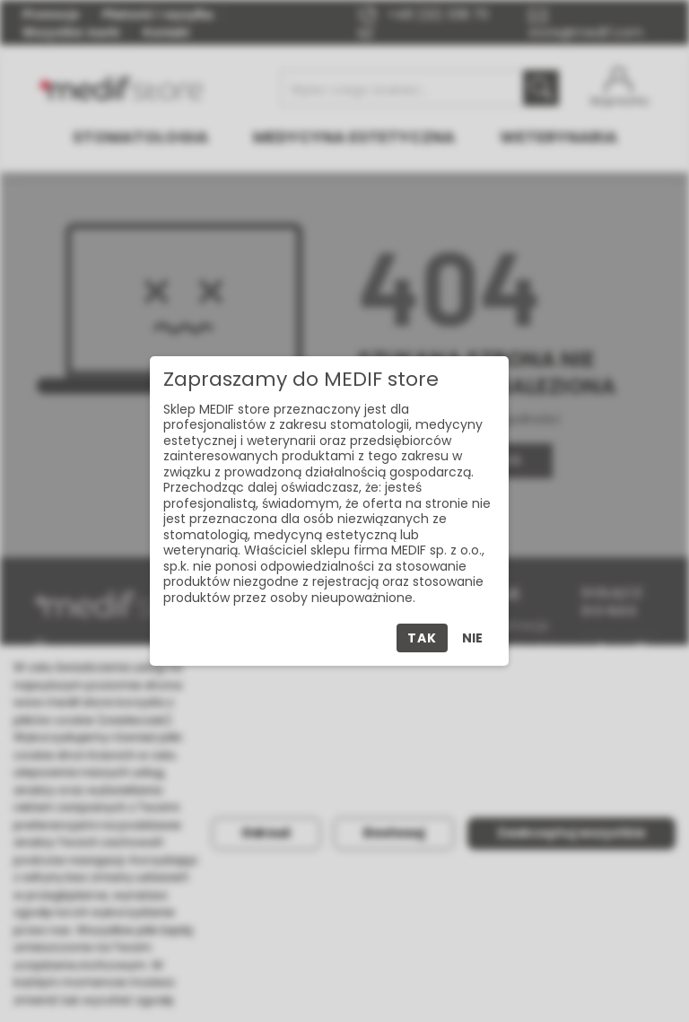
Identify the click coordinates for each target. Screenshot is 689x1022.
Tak (421, 638)
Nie (472, 638)
